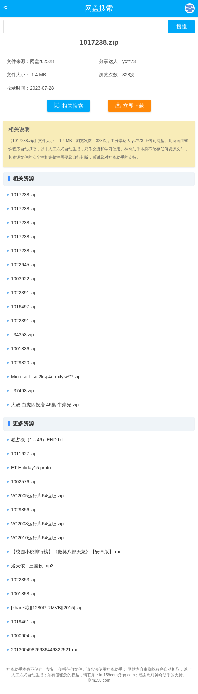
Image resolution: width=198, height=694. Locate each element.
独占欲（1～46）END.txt (37, 439)
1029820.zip (23, 362)
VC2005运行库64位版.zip (37, 495)
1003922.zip (23, 278)
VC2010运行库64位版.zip (37, 537)
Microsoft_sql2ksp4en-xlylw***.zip (46, 376)
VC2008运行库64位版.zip (37, 523)
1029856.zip (23, 509)
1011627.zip (23, 453)
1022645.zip (23, 264)
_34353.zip (22, 334)
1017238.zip (23, 194)
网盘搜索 (99, 8)
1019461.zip (23, 621)
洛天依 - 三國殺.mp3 (32, 565)
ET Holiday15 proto (31, 467)
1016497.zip (23, 306)
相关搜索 (68, 105)
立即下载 (129, 105)
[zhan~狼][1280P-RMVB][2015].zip (46, 607)
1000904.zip (23, 635)
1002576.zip (23, 481)
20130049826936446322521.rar (44, 649)
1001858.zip (23, 593)
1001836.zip (23, 348)
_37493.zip (22, 390)
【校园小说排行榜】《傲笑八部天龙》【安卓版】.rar (66, 551)
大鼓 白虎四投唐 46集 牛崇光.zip (45, 404)
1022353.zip (23, 579)
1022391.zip (23, 292)
